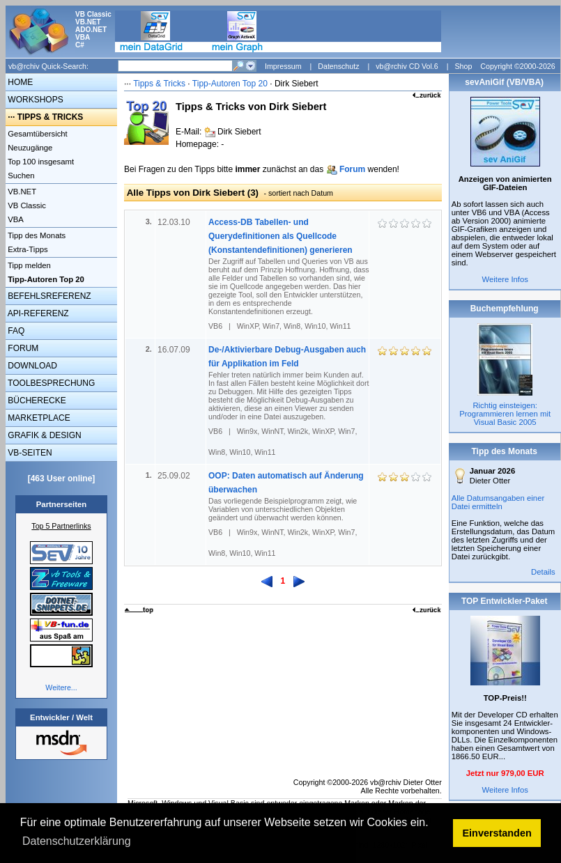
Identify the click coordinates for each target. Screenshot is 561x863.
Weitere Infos (505, 279)
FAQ (15, 331)
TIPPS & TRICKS (50, 117)
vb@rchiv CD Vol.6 (407, 66)
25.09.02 (174, 476)
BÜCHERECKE (36, 400)
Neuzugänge (29, 147)
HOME (19, 82)
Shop (463, 66)
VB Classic (26, 205)
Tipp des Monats (36, 235)
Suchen (20, 175)
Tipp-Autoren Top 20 (230, 83)
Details (543, 572)
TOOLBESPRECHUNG (50, 383)
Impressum (283, 66)
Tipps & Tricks (159, 83)
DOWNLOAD (31, 366)
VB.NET (21, 191)
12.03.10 (174, 222)
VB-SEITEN (29, 453)
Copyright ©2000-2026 (517, 66)
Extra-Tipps (27, 249)
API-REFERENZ (37, 313)
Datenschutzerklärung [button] (76, 841)
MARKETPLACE (38, 418)
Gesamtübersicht (37, 134)
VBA (15, 219)
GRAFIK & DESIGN (44, 435)
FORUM (22, 348)
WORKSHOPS (34, 99)
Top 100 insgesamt (40, 161)
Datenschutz (338, 66)
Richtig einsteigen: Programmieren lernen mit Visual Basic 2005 (505, 413)
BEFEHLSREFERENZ (48, 296)
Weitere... (61, 687)
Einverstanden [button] (497, 833)
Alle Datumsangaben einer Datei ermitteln (498, 502)
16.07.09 (174, 350)
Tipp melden (28, 265)
